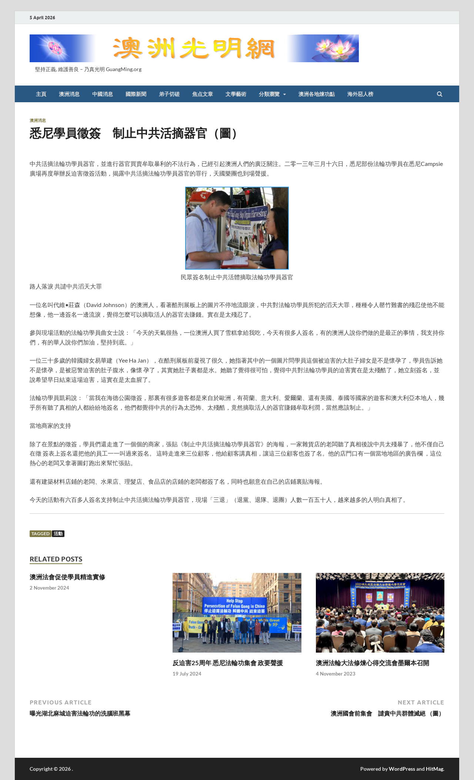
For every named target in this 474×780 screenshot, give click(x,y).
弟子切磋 (169, 94)
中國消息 (102, 94)
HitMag (434, 769)
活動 (58, 533)
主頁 (41, 94)
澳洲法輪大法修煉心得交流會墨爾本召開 (372, 663)
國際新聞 (136, 94)
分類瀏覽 (269, 94)
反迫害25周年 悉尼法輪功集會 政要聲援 (228, 663)
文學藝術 (236, 94)
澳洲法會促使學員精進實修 (67, 577)
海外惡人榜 (360, 94)
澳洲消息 (69, 94)
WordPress (402, 769)
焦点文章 (202, 94)
